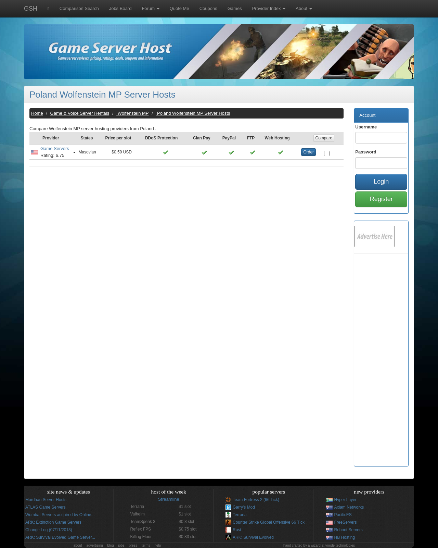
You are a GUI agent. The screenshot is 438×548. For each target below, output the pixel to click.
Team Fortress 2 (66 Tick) (256, 499)
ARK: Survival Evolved (253, 537)
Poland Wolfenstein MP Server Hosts (102, 94)
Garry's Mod (244, 507)
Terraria (240, 514)
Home (37, 113)
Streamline (168, 499)
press (133, 545)
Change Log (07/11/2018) (48, 529)
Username (366, 126)
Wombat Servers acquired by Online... (60, 514)
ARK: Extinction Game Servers (53, 522)
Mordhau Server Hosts (45, 499)
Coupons (208, 8)
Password (365, 151)
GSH (30, 8)
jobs (121, 545)
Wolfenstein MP (132, 113)
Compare (323, 138)
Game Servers (54, 148)
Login (381, 181)
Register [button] (381, 199)
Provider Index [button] (268, 8)
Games (235, 8)
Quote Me (179, 8)
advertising (94, 545)
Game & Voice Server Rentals (80, 113)
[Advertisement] (186, 222)
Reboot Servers (348, 529)
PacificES (343, 514)
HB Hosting (344, 537)
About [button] (304, 8)
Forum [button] (150, 8)
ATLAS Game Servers (45, 507)
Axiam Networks (349, 507)
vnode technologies (340, 545)
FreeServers (345, 522)
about (78, 545)
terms (146, 545)
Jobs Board (120, 8)
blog (110, 545)
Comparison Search (79, 8)
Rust (237, 529)
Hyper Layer (345, 499)
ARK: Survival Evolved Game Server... (60, 537)
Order (308, 152)
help (157, 545)
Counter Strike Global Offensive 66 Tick (269, 522)
